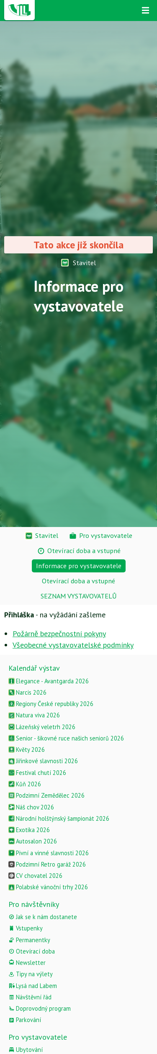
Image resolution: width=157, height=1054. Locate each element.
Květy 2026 (26, 749)
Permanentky (29, 939)
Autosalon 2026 (32, 841)
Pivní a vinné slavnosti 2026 (48, 852)
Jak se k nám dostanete (42, 916)
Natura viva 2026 (34, 715)
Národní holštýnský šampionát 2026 (58, 818)
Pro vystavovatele (37, 1037)
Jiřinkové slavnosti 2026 (43, 760)
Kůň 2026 (24, 784)
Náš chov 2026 (31, 807)
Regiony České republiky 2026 (50, 703)
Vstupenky (25, 928)
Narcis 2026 (27, 692)
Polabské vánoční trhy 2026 (48, 887)
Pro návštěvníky (33, 904)
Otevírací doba (31, 951)
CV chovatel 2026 (35, 875)
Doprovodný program (39, 1008)
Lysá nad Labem (32, 985)
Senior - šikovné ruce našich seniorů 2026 (66, 738)
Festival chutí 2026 (37, 772)
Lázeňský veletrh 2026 (41, 726)
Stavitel (78, 262)
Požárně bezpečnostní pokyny (59, 633)
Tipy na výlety (30, 974)
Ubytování (25, 1049)
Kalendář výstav (34, 668)
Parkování (24, 1019)
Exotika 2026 (29, 829)
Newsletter (27, 962)
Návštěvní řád (29, 997)
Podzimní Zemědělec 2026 (46, 795)
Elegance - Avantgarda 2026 (48, 681)
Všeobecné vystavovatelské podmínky (73, 645)
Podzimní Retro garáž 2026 (47, 864)
